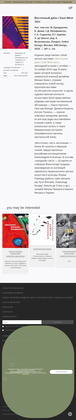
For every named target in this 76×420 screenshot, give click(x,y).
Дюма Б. (18, 55)
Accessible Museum (12, 293)
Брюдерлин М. (20, 53)
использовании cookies (20, 371)
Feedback (7, 336)
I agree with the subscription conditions (15, 326)
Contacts (7, 312)
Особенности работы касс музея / (49, 2)
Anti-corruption (11, 302)
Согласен (61, 372)
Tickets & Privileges (13, 288)
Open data (7, 307)
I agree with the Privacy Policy (12, 330)
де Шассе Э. (19, 64)
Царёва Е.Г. (19, 62)
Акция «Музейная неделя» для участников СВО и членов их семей (37, 298)
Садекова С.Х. (20, 60)
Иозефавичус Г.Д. (21, 58)
